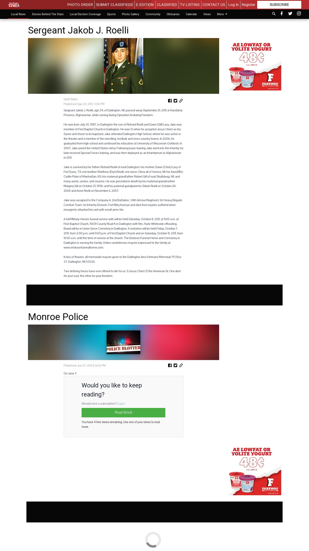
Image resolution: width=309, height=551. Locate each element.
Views (207, 14)
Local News (18, 14)
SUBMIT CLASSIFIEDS (114, 4)
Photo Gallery (130, 14)
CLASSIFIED (167, 4)
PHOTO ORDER (80, 4)
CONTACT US (214, 4)
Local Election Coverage (85, 14)
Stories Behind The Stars (48, 14)
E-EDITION (145, 4)
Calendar (191, 14)
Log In (233, 4)
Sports (111, 14)
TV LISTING (190, 4)
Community (153, 14)
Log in (121, 404)
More (223, 14)
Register (248, 4)
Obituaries (173, 14)
